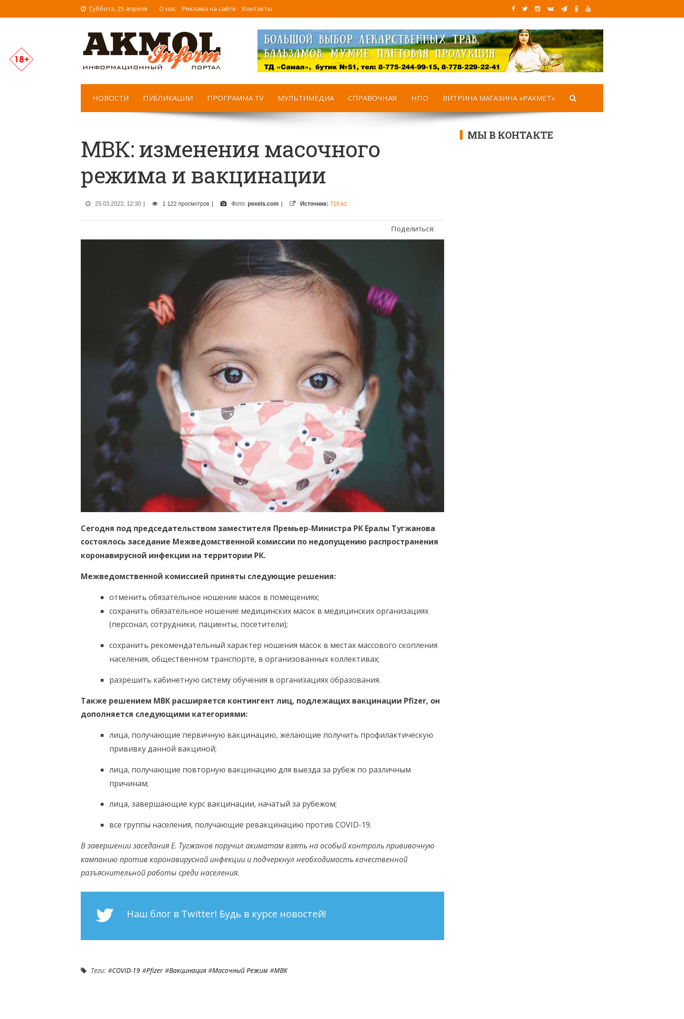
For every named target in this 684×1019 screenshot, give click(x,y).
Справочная (372, 98)
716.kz (338, 203)
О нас (167, 8)
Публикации (168, 98)
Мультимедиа (306, 98)
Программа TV (235, 98)
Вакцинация (187, 970)
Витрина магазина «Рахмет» (499, 98)
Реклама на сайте (209, 8)
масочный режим (240, 970)
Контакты (257, 8)
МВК (280, 970)
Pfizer (154, 970)
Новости (111, 98)
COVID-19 (126, 970)
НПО (419, 98)
